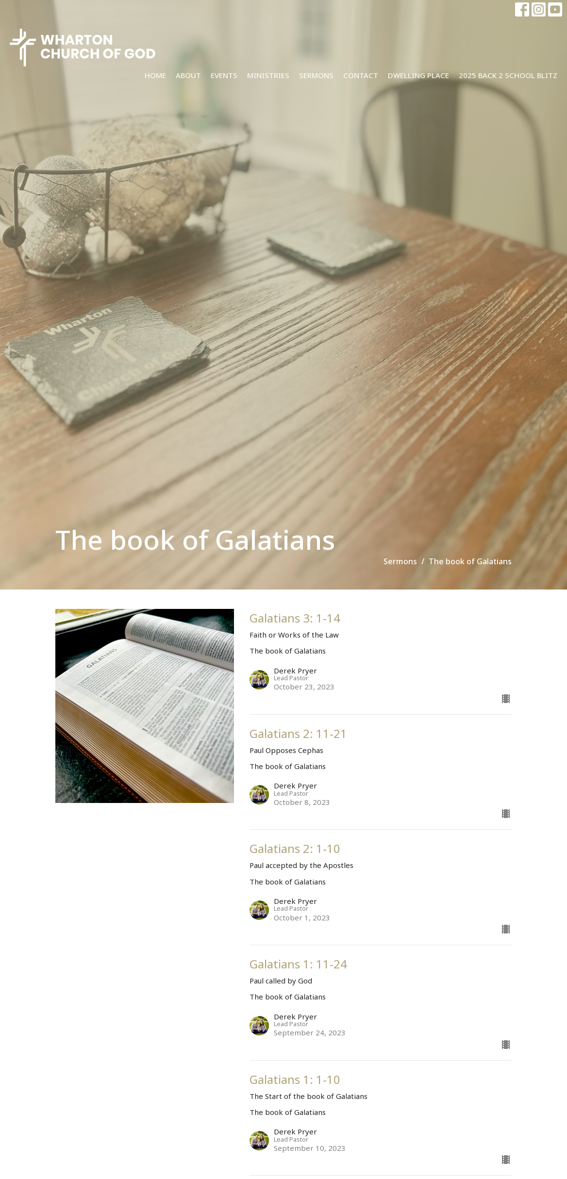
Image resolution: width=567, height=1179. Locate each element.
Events (224, 75)
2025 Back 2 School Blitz (508, 75)
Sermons (316, 75)
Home (155, 75)
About (188, 75)
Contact (360, 75)
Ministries (268, 75)
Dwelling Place (418, 75)
